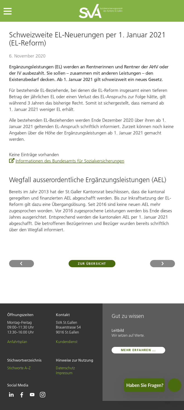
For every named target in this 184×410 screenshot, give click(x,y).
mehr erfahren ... (138, 350)
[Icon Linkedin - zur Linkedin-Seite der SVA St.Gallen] (11, 395)
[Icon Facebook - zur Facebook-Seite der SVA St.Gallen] (22, 395)
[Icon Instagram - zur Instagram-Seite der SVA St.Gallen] (42, 395)
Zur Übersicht (92, 264)
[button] (8, 11)
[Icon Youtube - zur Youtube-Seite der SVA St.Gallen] (32, 395)
